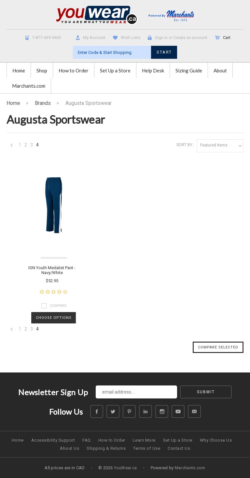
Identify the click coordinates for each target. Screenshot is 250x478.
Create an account (190, 37)
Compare (57, 306)
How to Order (74, 70)
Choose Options (54, 318)
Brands (43, 103)
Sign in (161, 37)
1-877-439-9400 (46, 37)
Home (18, 70)
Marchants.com (28, 86)
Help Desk (153, 70)
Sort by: (184, 145)
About (220, 70)
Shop (41, 70)
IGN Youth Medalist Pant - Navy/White (52, 270)
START (164, 52)
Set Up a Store (115, 70)
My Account (94, 37)
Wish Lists (130, 37)
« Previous (12, 146)
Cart (227, 37)
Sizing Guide (188, 70)
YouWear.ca (125, 467)
